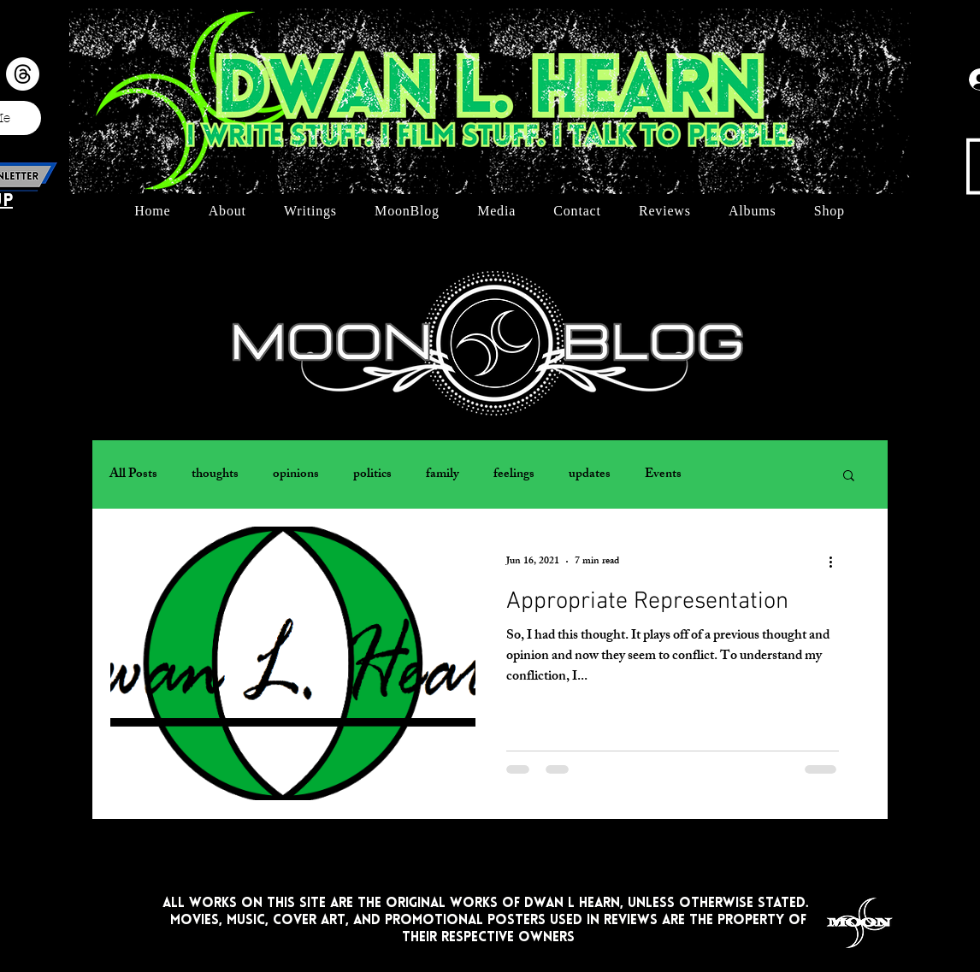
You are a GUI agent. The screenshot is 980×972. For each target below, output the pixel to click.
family (442, 475)
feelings (513, 475)
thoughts (215, 475)
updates (590, 475)
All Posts (133, 475)
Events (663, 475)
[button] (849, 477)
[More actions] (836, 561)
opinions (296, 475)
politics (372, 475)
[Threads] (22, 74)
